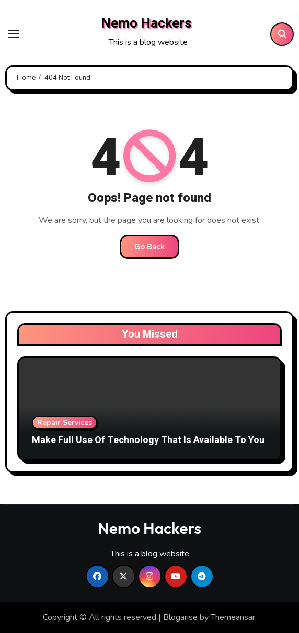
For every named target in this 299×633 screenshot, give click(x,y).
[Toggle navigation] (13, 34)
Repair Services (64, 422)
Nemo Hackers (146, 23)
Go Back (149, 247)
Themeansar (233, 617)
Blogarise (180, 617)
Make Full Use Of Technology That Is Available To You (148, 440)
